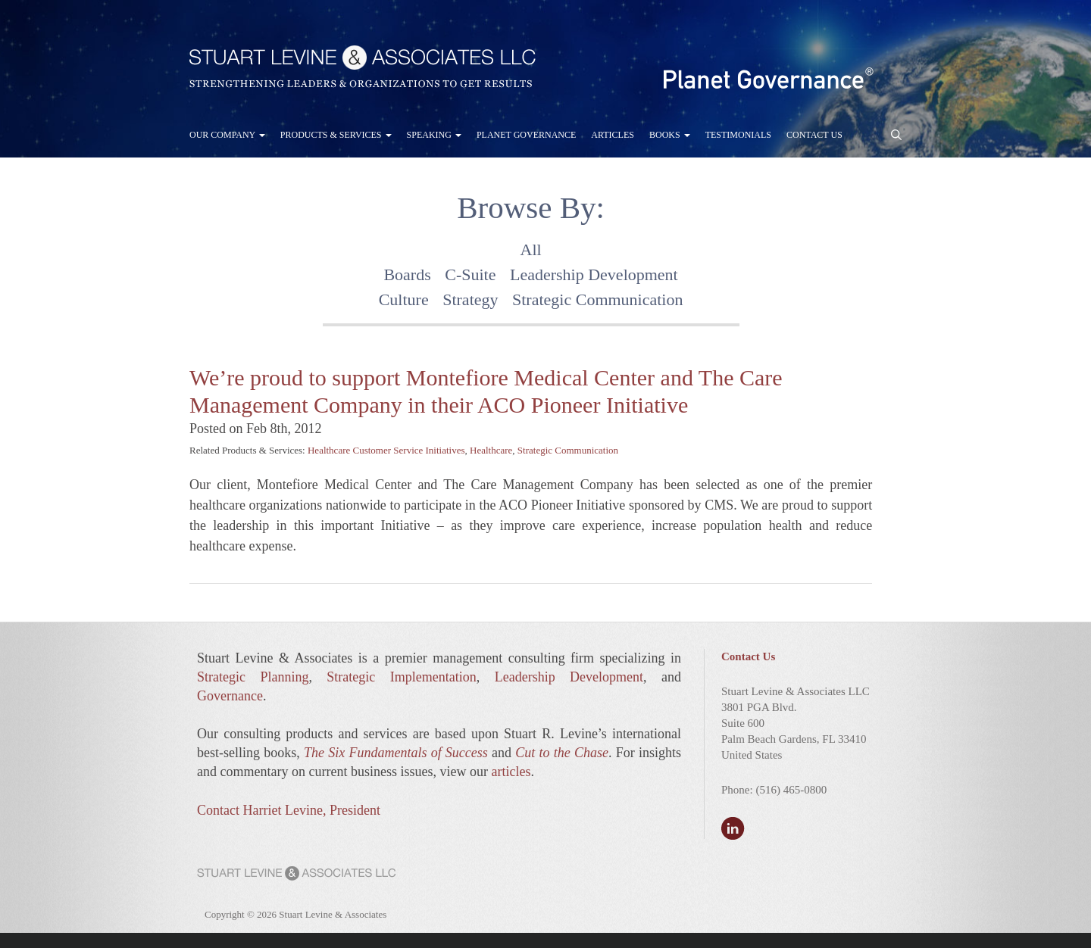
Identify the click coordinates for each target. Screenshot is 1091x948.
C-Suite (470, 274)
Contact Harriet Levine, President (288, 810)
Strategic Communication (597, 299)
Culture (404, 299)
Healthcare (491, 450)
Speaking (434, 134)
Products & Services (336, 134)
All (531, 249)
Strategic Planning (252, 676)
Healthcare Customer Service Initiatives (386, 450)
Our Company (227, 134)
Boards (406, 274)
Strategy (470, 299)
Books (669, 134)
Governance (230, 695)
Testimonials (738, 134)
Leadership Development (594, 274)
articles (510, 771)
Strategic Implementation (401, 676)
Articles (612, 134)
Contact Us (814, 134)
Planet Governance (526, 134)
